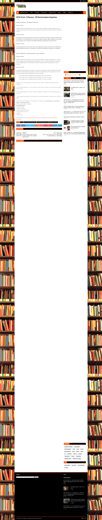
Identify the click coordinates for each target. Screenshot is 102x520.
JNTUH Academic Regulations (30, 122)
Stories (64, 12)
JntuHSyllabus (67, 451)
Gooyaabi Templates (37, 518)
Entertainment (67, 449)
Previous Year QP (52, 12)
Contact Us (70, 12)
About (19, 1)
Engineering (77, 446)
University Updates (24, 12)
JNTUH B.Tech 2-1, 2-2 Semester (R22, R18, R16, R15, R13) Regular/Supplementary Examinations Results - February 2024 (74, 101)
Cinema (59, 12)
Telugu (72, 456)
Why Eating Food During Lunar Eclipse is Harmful (74, 116)
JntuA (78, 449)
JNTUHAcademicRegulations (42, 122)
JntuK (73, 451)
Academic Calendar (68, 446)
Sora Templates (24, 518)
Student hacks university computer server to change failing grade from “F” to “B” (78, 94)
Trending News (67, 458)
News (82, 451)
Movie (77, 451)
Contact (22, 1)
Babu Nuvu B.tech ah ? (72, 75)
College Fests (44, 12)
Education (37, 12)
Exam (74, 449)
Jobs (32, 12)
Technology (67, 456)
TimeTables (78, 456)
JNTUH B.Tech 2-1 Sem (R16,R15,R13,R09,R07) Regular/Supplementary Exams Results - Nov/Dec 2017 (74, 82)
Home (17, 1)
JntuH (22, 122)
